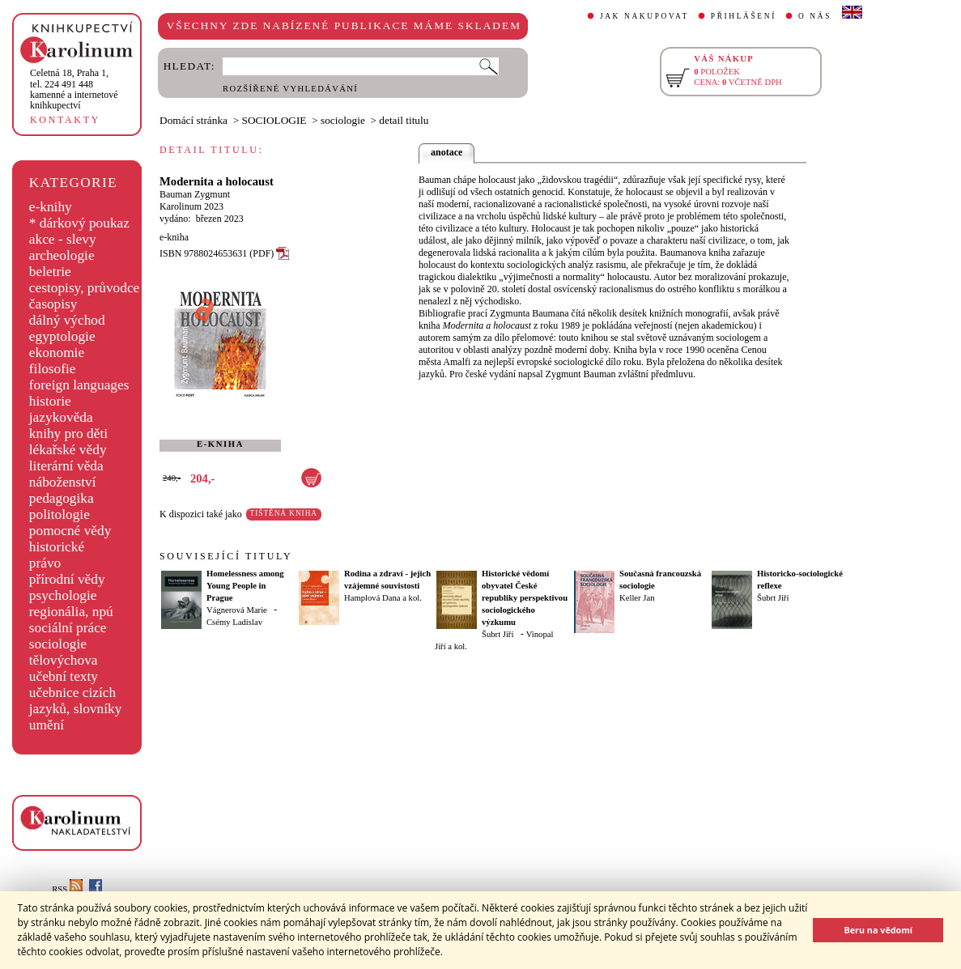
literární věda (66, 466)
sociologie (58, 644)
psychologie (63, 595)
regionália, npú (71, 611)
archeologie (62, 255)
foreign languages (79, 385)
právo (45, 563)
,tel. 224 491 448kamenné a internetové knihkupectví (74, 89)
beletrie (50, 271)
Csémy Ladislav (234, 622)
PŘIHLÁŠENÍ (743, 16)
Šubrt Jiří (497, 634)
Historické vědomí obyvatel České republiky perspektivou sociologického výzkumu (525, 598)
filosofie (52, 368)
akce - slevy (62, 239)
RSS (67, 889)
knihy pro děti (68, 433)
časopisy (53, 304)
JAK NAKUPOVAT (644, 16)
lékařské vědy (68, 449)
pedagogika (61, 498)
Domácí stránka (193, 120)
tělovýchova (63, 660)
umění (46, 725)
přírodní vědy (67, 579)
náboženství (62, 482)
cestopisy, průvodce (84, 287)
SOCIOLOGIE (274, 120)
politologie (59, 514)
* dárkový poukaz (79, 223)
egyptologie (62, 336)
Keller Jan (637, 597)
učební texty (63, 676)
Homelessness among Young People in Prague (245, 585)
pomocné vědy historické (70, 539)
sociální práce (68, 627)
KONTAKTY (65, 119)
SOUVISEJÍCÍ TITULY (225, 556)
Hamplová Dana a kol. (383, 597)
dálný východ (67, 320)
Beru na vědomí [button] (878, 930)
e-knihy (50, 207)
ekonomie (56, 352)
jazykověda (61, 417)
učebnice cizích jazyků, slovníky (75, 700)
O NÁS (814, 16)
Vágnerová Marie (236, 610)
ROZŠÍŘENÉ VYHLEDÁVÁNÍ (290, 88)
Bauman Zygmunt (194, 194)
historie (50, 401)
